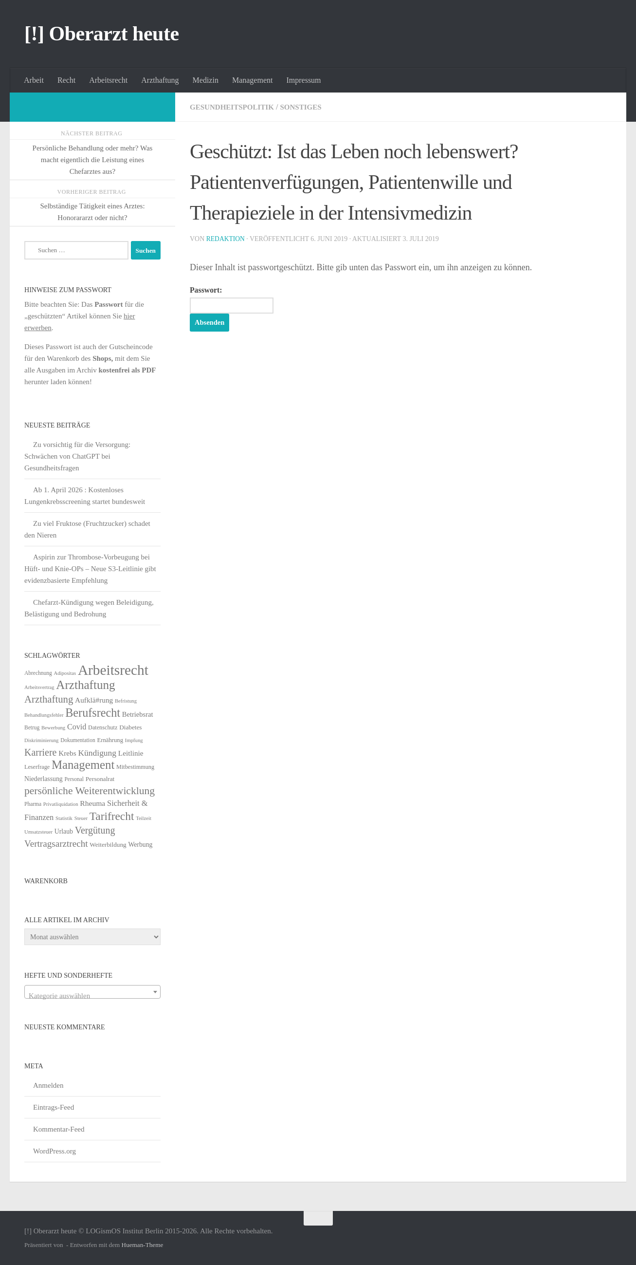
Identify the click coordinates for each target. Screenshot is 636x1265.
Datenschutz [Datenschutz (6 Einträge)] (102, 727)
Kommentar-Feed (59, 1129)
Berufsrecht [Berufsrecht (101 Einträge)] (92, 712)
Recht (66, 80)
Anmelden (48, 1085)
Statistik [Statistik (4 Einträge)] (64, 818)
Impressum (303, 80)
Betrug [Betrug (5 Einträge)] (31, 727)
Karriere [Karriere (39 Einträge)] (40, 752)
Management (252, 80)
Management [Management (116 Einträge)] (83, 764)
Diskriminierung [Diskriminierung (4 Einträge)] (41, 740)
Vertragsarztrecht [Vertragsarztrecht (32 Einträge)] (56, 843)
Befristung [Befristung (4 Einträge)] (126, 701)
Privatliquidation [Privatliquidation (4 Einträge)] (60, 804)
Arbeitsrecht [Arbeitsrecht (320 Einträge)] (113, 670)
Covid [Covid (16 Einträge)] (76, 727)
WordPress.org (54, 1151)
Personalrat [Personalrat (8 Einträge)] (100, 778)
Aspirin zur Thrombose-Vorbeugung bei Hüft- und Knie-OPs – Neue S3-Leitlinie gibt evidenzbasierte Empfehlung (90, 568)
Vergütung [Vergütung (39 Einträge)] (95, 830)
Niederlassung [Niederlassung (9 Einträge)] (43, 778)
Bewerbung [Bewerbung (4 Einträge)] (53, 727)
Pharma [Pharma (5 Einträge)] (32, 804)
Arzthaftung (160, 80)
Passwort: (235, 300)
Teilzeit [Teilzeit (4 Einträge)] (143, 818)
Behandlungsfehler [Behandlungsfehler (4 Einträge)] (44, 715)
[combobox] (92, 992)
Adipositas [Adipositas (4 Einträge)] (65, 673)
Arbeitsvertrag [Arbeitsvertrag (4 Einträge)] (39, 687)
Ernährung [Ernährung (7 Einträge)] (110, 740)
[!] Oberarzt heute (101, 33)
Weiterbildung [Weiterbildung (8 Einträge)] (108, 844)
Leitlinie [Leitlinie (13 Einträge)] (131, 753)
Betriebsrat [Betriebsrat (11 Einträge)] (137, 714)
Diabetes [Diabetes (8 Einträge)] (130, 727)
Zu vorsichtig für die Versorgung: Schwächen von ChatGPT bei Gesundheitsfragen (77, 456)
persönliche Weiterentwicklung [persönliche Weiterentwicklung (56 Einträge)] (89, 791)
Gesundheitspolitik (234, 107)
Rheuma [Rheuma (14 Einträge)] (92, 803)
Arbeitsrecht (108, 80)
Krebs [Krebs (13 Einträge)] (67, 753)
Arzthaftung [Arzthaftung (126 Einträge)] (85, 684)
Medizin (205, 80)
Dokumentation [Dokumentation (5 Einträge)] (77, 740)
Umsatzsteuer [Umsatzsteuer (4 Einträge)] (38, 832)
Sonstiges (308, 107)
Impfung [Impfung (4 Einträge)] (134, 740)
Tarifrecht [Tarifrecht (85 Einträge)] (112, 816)
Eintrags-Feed (53, 1107)
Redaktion (226, 238)
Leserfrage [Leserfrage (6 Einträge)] (37, 766)
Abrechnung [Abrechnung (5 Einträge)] (38, 673)
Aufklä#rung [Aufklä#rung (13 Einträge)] (94, 700)
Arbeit (34, 80)
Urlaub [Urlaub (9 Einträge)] (64, 831)
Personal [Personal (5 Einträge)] (74, 779)
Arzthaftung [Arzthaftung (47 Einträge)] (48, 699)
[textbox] (92, 996)
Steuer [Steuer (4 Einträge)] (81, 818)
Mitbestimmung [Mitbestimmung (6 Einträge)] (135, 766)
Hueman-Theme (143, 1244)
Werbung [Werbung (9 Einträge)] (140, 844)
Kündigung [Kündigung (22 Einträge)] (97, 753)
